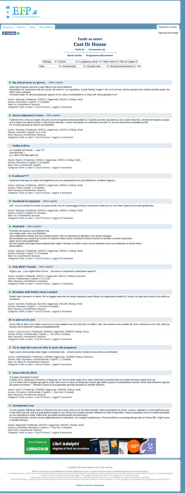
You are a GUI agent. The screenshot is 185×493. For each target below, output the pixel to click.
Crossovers (97, 49)
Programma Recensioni (99, 55)
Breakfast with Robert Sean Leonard (34, 292)
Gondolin (20, 304)
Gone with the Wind (24, 372)
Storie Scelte (74, 55)
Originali (21, 27)
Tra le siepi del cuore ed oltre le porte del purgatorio (44, 347)
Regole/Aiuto (46, 27)
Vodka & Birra (20, 145)
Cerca (32, 27)
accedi (173, 27)
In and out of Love (23, 319)
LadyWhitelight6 (23, 357)
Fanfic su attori (90, 39)
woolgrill (19, 276)
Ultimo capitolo (56, 82)
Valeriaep (20, 99)
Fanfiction (8, 27)
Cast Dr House (90, 44)
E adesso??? (20, 175)
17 (61, 283)
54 (61, 258)
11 (61, 137)
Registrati (163, 27)
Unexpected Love (23, 405)
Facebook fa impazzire (26, 201)
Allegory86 (20, 425)
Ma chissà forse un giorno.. (29, 82)
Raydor (19, 160)
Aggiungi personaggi (168, 33)
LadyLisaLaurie (23, 331)
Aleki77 (18, 389)
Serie (79, 49)
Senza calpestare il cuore (28, 115)
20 (61, 218)
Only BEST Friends (24, 266)
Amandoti (18, 226)
